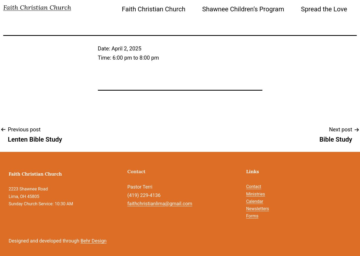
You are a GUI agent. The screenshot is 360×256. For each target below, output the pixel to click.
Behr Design (94, 241)
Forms (252, 216)
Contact (253, 186)
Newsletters (257, 208)
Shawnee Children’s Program (243, 9)
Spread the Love (324, 9)
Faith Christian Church (37, 7)
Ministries (255, 194)
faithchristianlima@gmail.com (159, 203)
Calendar (254, 201)
